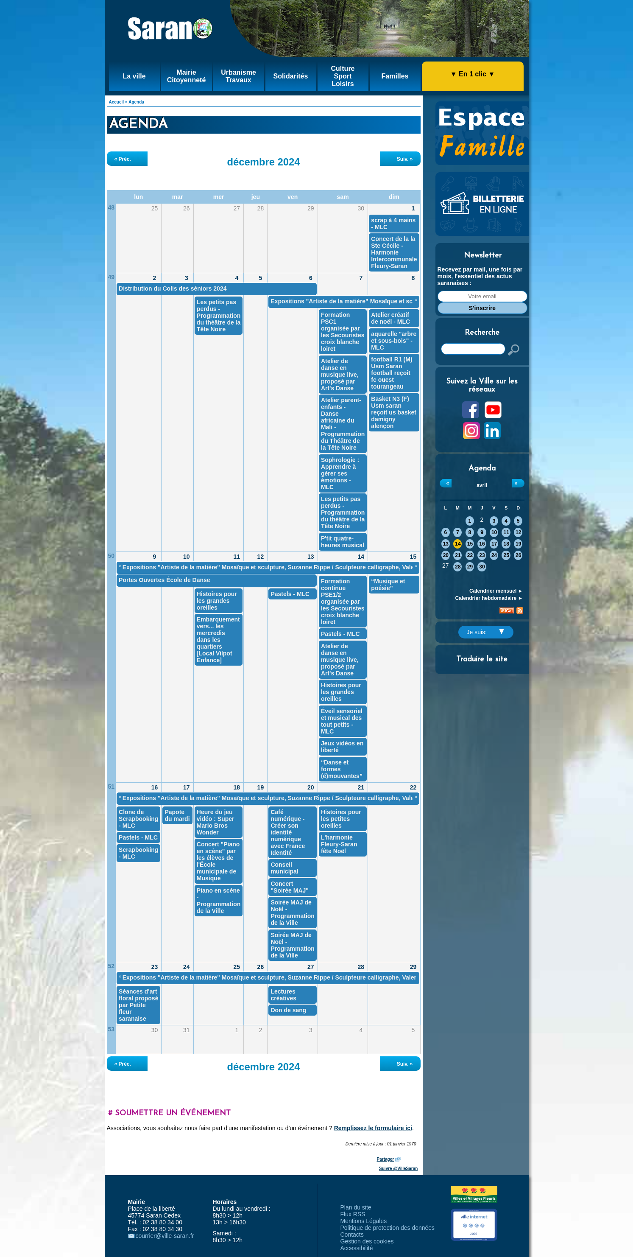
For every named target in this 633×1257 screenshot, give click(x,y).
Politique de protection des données (387, 1227)
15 (470, 544)
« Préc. (122, 159)
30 (482, 567)
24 (494, 555)
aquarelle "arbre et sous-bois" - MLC (393, 340)
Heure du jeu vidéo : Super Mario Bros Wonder (215, 822)
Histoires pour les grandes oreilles (341, 692)
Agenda (136, 102)
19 (518, 544)
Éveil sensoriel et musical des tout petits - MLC (342, 721)
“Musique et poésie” (388, 584)
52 (111, 966)
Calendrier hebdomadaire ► (489, 598)
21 (457, 555)
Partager (385, 1159)
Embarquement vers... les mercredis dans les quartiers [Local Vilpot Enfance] (218, 639)
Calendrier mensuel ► (496, 591)
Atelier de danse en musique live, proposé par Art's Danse (340, 375)
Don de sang (288, 1010)
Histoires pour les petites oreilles (341, 819)
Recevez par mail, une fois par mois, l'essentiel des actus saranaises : (480, 276)
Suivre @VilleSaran (398, 1168)
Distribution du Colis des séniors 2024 (172, 288)
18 (506, 544)
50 (111, 555)
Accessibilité (356, 1248)
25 (506, 555)
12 (518, 532)
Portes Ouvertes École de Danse (164, 580)
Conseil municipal (284, 868)
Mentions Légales (363, 1221)
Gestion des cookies (367, 1241)
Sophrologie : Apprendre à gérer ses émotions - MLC (340, 473)
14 (457, 544)
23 (482, 555)
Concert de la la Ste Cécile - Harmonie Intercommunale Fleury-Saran (394, 252)
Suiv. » (405, 159)
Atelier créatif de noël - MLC (390, 318)
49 (111, 277)
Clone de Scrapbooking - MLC (138, 819)
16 (482, 544)
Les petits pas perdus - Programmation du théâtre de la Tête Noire (218, 316)
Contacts (352, 1234)
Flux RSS (352, 1214)
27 (310, 966)
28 (457, 567)
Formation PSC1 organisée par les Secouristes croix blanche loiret (343, 331)
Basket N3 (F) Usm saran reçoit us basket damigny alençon (393, 412)
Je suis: (485, 632)
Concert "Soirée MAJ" (289, 887)
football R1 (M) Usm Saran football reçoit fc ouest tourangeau (391, 373)
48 (111, 207)
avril (482, 485)
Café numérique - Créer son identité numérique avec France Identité (287, 832)
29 (470, 567)
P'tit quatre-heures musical (342, 542)
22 (470, 555)
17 (494, 544)
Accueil (116, 102)
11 (506, 532)
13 (446, 544)
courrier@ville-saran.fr (165, 1235)
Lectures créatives (283, 995)
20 (446, 555)
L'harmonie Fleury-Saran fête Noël (339, 844)
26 (518, 555)
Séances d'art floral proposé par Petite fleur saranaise (138, 1005)
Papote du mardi (177, 815)
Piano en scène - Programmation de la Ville (218, 900)
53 (111, 1029)
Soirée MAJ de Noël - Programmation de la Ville (292, 912)
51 (111, 786)
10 (494, 532)
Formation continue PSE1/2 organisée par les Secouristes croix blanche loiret (343, 601)
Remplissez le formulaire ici (373, 1128)
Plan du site (355, 1207)
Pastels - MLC (340, 633)
